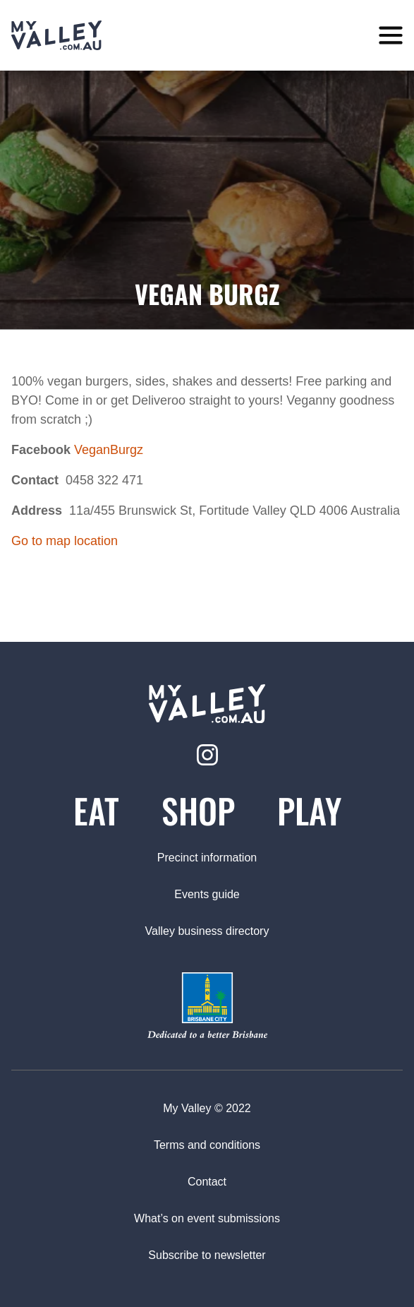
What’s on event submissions (207, 1218)
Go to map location (64, 541)
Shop (198, 810)
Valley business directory (207, 931)
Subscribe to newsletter (206, 1255)
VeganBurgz (108, 450)
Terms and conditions (207, 1145)
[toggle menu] (391, 35)
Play (309, 810)
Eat (96, 810)
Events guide (207, 894)
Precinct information (207, 858)
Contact (207, 1182)
